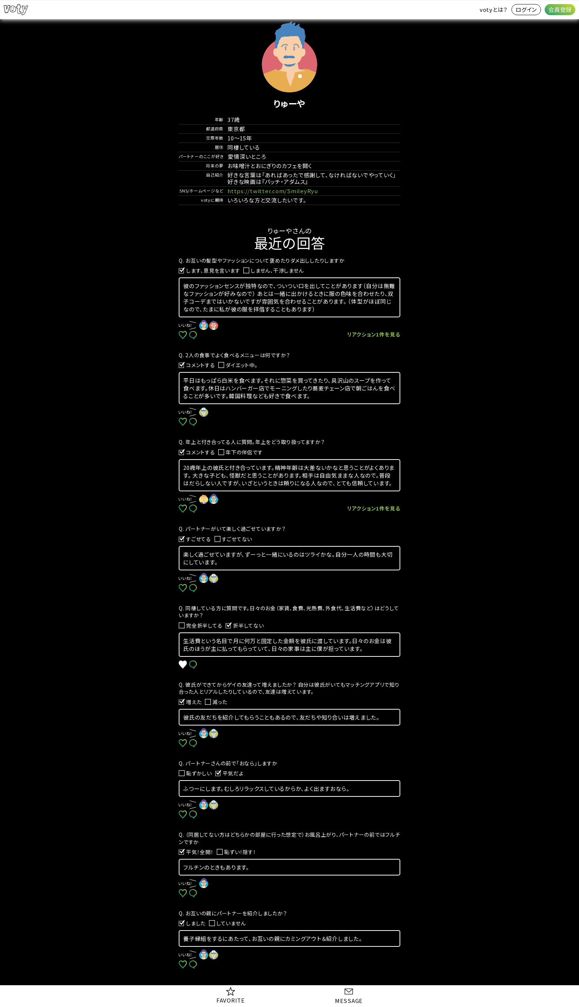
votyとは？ (494, 9)
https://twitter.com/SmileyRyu (272, 191)
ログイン (526, 9)
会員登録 (560, 9)
